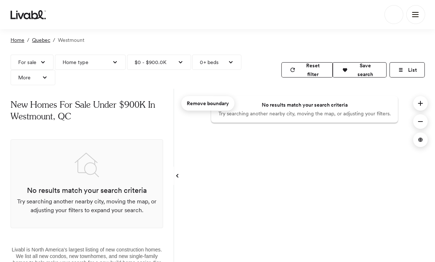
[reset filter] (307, 70)
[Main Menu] (416, 14)
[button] (359, 70)
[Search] (394, 14)
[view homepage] (28, 14)
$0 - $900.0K (150, 62)
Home (17, 40)
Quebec (41, 40)
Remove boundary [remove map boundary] (208, 103)
